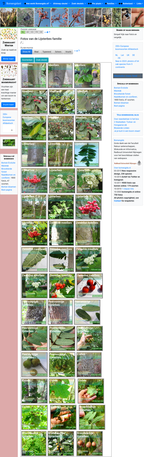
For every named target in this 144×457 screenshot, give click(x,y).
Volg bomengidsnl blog (128, 115)
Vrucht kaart (8, 104)
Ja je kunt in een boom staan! (127, 131)
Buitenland (125, 3)
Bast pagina (6, 190)
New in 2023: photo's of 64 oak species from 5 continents (127, 64)
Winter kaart (8, 59)
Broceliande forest (122, 94)
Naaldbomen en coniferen (125, 97)
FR (36, 32)
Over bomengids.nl (122, 168)
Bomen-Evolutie (8, 163)
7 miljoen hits (127, 189)
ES (32, 32)
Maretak (5, 166)
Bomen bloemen (8, 187)
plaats (94, 3)
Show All (26, 52)
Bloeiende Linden (121, 128)
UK (27, 32)
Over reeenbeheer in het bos (126, 119)
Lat (122, 55)
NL (23, 32)
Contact (117, 201)
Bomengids (119, 140)
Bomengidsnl (11, 4)
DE (41, 32)
